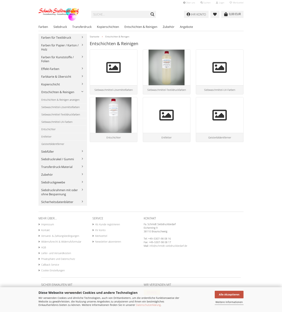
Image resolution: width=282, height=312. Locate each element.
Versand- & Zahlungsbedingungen (60, 236)
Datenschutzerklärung (148, 305)
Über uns (189, 2)
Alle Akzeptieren (229, 294)
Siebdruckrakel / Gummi (57, 159)
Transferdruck (82, 27)
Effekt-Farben (50, 69)
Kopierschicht (50, 84)
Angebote (186, 27)
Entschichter (48, 129)
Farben (43, 27)
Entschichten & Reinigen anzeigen (60, 99)
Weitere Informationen (229, 302)
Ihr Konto (100, 230)
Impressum (47, 224)
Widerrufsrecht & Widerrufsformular (61, 241)
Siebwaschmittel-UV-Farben (56, 122)
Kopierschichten (108, 27)
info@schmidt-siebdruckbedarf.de (168, 245)
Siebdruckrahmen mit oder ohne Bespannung (59, 192)
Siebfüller (47, 152)
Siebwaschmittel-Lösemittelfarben (60, 107)
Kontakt (45, 230)
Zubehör (168, 27)
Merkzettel (237, 2)
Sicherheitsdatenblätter (57, 202)
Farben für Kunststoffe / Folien (57, 59)
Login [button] (220, 2)
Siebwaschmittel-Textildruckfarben (60, 114)
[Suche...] (152, 14)
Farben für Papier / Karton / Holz (60, 47)
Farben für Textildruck (56, 38)
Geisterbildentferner (52, 144)
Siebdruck (60, 27)
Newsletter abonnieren (108, 241)
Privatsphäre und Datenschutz (58, 259)
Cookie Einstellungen (53, 270)
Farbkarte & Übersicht (56, 77)
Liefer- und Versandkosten (56, 253)
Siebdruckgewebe (53, 182)
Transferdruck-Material (56, 167)
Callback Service (50, 264)
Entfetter (46, 136)
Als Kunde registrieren (107, 224)
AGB (43, 247)
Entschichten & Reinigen (140, 27)
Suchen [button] (206, 2)
